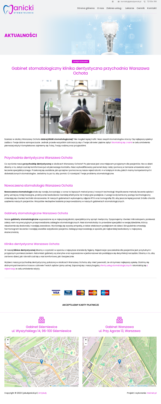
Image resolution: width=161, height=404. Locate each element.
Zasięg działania (80, 61)
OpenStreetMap (64, 386)
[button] (41, 361)
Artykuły (42, 393)
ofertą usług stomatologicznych (115, 265)
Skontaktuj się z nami (122, 142)
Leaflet (53, 386)
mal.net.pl (152, 393)
